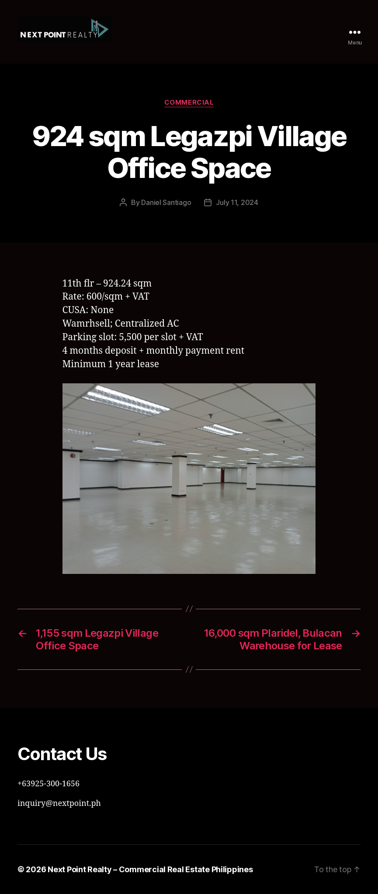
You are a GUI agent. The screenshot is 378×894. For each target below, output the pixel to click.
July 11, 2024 (237, 202)
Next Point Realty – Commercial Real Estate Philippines (150, 869)
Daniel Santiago (166, 202)
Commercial (189, 102)
